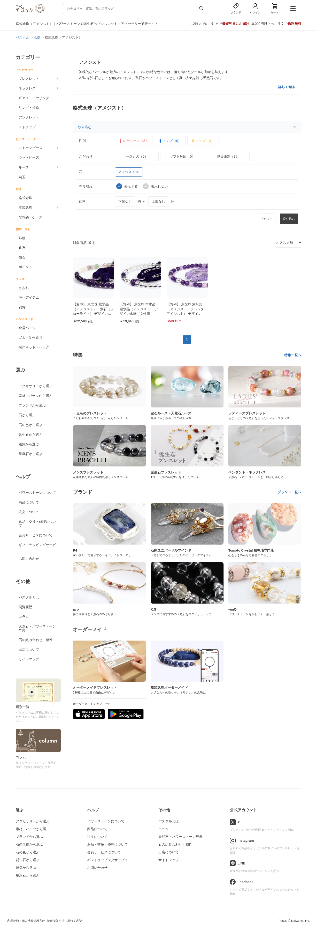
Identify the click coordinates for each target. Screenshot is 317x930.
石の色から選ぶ (30, 425)
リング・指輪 (29, 108)
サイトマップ (29, 659)
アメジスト (128, 172)
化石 (22, 248)
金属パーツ (27, 328)
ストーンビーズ (30, 148)
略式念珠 (25, 198)
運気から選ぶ (29, 444)
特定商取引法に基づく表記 (64, 921)
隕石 (22, 257)
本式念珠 (25, 207)
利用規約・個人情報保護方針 (26, 921)
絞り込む (187, 127)
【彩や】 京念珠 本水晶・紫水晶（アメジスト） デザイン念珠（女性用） (139, 309)
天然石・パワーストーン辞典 (37, 628)
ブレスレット (29, 79)
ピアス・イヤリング (34, 98)
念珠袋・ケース (30, 217)
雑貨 (22, 307)
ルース (24, 167)
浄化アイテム (29, 297)
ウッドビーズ (29, 157)
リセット (266, 219)
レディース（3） (133, 140)
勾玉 (22, 177)
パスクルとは (29, 597)
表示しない (155, 186)
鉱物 (22, 238)
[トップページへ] (30, 12)
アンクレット (29, 117)
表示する (127, 186)
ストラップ (27, 127)
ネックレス (27, 88)
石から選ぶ (27, 415)
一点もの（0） (137, 156)
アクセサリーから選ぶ (36, 386)
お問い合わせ (29, 559)
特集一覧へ (292, 355)
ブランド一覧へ (289, 492)
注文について (29, 512)
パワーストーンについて (37, 493)
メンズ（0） (170, 140)
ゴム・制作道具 (30, 338)
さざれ (24, 288)
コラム (24, 617)
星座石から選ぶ (30, 454)
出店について (29, 649)
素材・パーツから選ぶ (36, 396)
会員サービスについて (36, 535)
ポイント (25, 267)
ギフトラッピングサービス (37, 547)
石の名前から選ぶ (29, 844)
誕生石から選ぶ (30, 434)
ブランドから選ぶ (32, 405)
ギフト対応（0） (182, 156)
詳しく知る (286, 87)
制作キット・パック (34, 347)
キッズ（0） (202, 140)
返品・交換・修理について (37, 523)
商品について (29, 502)
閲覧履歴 (25, 607)
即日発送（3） (228, 156)
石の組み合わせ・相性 (36, 640)
